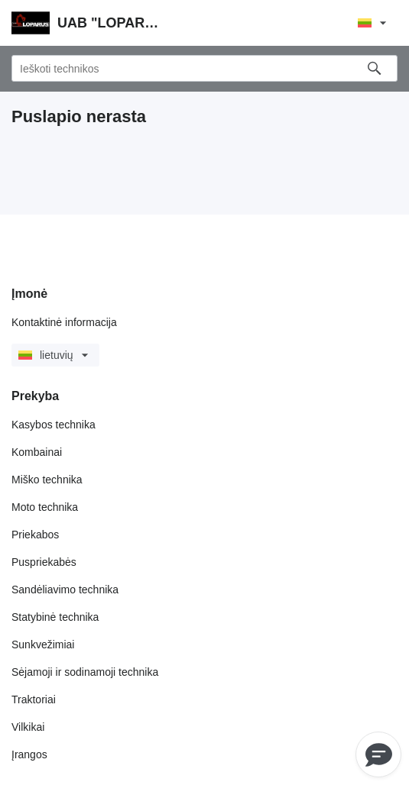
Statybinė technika (55, 617)
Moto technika (44, 507)
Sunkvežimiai (42, 644)
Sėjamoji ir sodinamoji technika (84, 672)
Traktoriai (33, 699)
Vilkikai (27, 727)
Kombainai (36, 452)
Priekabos (35, 534)
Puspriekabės (43, 562)
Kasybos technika (53, 424)
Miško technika (47, 479)
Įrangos (29, 754)
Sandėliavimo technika (64, 589)
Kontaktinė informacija (64, 322)
